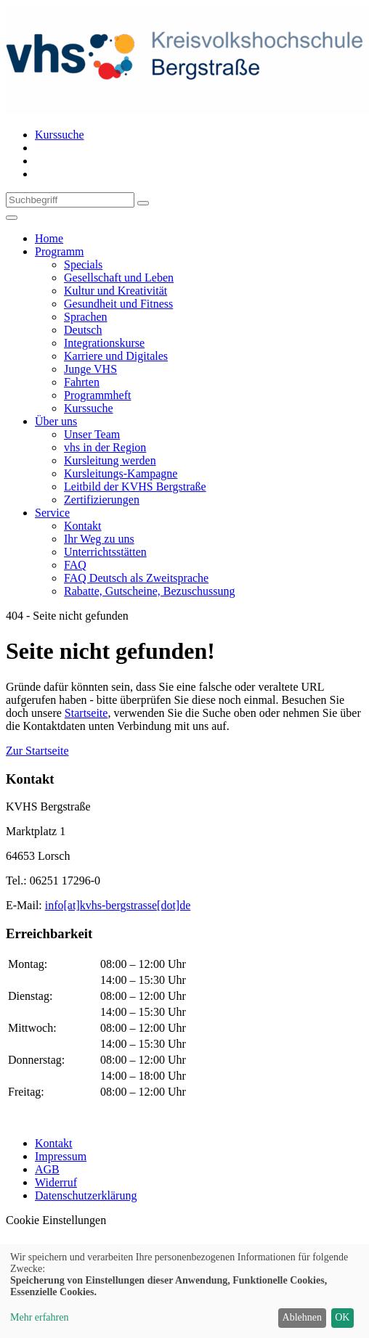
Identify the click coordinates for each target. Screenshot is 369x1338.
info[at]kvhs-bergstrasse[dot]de (118, 905)
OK (342, 1317)
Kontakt (54, 1143)
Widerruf (56, 1182)
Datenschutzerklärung (86, 1195)
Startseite (86, 713)
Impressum (60, 1156)
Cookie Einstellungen (56, 1220)
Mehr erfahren (39, 1317)
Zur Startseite (37, 750)
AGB (47, 1169)
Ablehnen (302, 1317)
